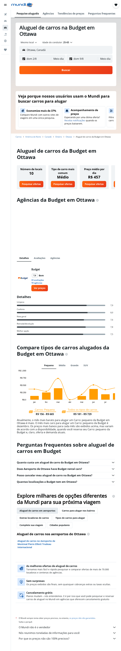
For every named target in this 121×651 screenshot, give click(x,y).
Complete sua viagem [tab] (31, 525)
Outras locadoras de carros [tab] (34, 517)
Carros (19, 136)
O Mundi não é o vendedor (67, 627)
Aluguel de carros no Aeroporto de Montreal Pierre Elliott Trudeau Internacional (36, 544)
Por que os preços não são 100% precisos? (67, 638)
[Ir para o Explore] (5, 41)
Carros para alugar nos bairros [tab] (78, 510)
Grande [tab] (74, 365)
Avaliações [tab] (39, 258)
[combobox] (29, 42)
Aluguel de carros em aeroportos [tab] (37, 510)
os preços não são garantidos (82, 618)
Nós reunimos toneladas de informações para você (67, 633)
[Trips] (5, 50)
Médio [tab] (62, 365)
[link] (31, 184)
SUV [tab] (86, 365)
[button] (5, 4)
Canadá (48, 136)
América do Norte (33, 136)
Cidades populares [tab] (60, 525)
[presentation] (97, 200)
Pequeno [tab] (49, 365)
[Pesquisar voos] (5, 14)
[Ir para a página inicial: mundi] (22, 5)
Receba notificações (74, 120)
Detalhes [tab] (24, 258)
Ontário (58, 136)
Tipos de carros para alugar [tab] (70, 517)
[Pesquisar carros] (5, 28)
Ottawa (69, 136)
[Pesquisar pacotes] (5, 34)
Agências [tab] (55, 258)
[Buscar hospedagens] (5, 21)
